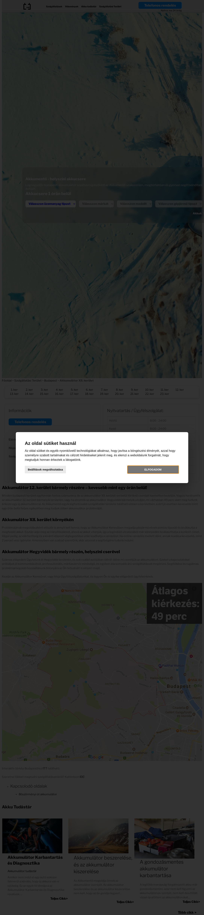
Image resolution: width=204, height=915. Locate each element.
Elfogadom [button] (151, 469)
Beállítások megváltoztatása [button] (47, 469)
